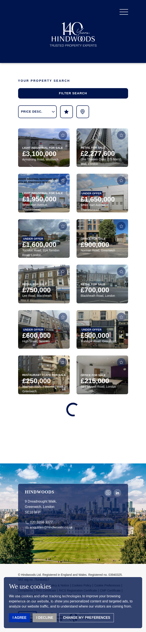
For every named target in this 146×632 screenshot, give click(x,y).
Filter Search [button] (73, 93)
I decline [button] (44, 617)
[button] (124, 12)
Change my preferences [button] (86, 617)
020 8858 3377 (41, 522)
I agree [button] (19, 617)
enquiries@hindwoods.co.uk (51, 527)
